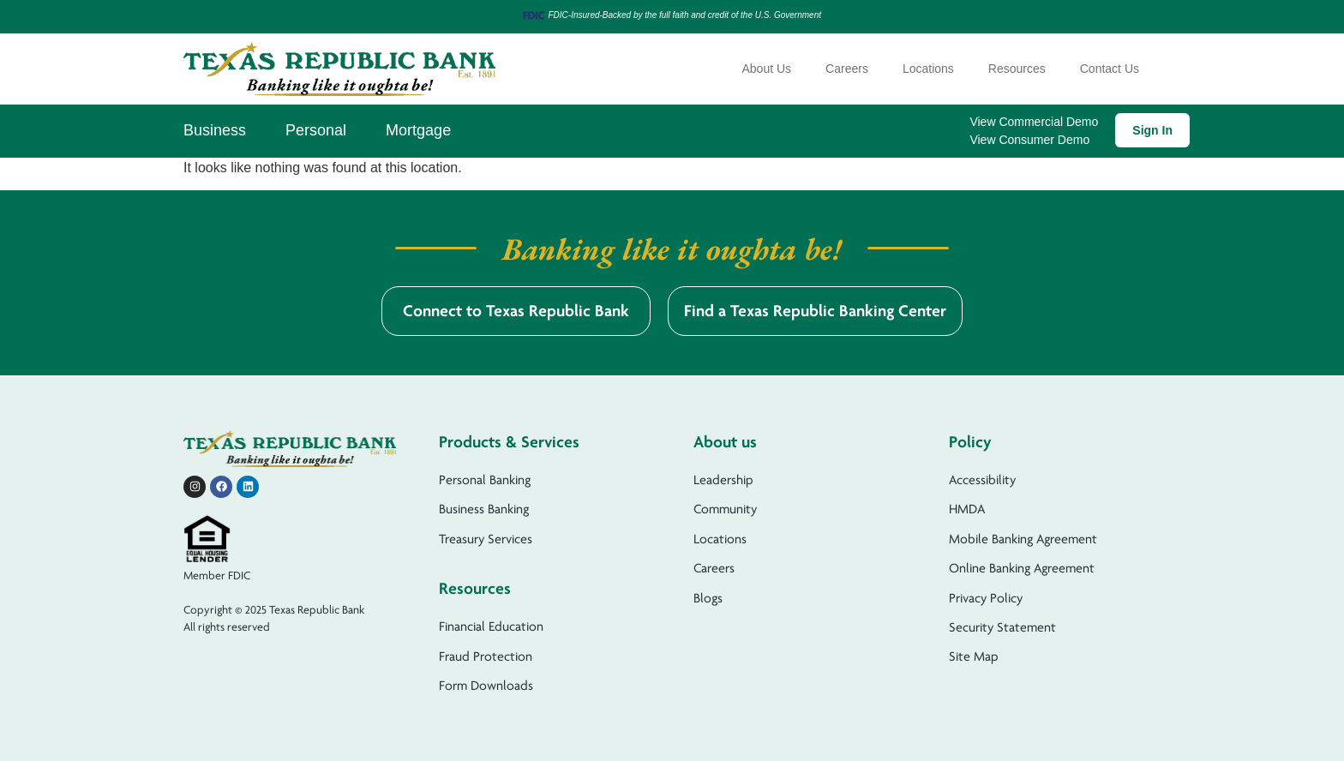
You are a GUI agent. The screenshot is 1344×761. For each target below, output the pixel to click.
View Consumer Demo (1029, 140)
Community (725, 509)
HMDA (967, 509)
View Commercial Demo (1033, 122)
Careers (846, 68)
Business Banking (484, 509)
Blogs (708, 598)
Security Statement (1002, 627)
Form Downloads (486, 685)
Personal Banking (485, 480)
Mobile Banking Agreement (1023, 539)
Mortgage (418, 130)
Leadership (723, 480)
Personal (315, 130)
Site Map (974, 656)
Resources (1017, 68)
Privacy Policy (986, 598)
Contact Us (1109, 68)
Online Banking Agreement (1022, 568)
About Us (767, 68)
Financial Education (491, 626)
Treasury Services (485, 539)
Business (214, 130)
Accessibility (982, 480)
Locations (928, 68)
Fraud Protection (485, 656)
